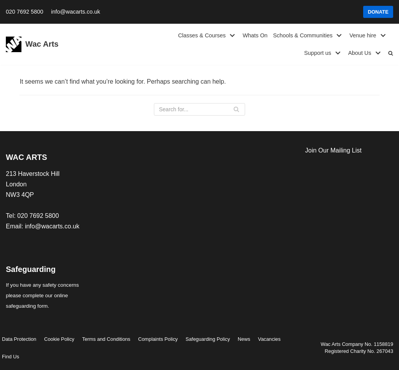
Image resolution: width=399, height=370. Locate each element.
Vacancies (269, 339)
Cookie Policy (59, 339)
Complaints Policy (158, 339)
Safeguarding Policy (207, 339)
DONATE (378, 12)
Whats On (255, 35)
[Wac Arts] (32, 44)
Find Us (10, 356)
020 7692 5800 (24, 12)
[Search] (199, 109)
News (244, 339)
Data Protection (19, 339)
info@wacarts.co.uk (75, 12)
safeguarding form (27, 306)
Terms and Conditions (106, 339)
